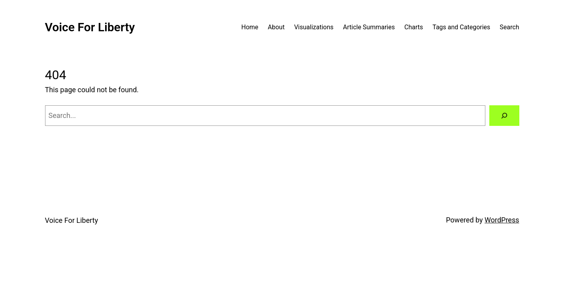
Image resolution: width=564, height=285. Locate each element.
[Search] (504, 115)
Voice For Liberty (90, 27)
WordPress (502, 220)
